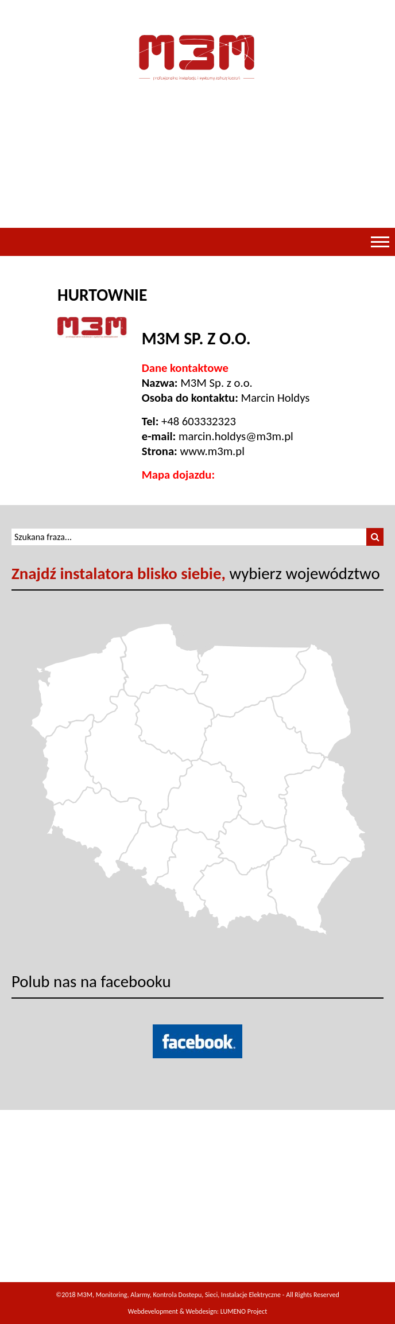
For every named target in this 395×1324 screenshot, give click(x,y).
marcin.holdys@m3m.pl (236, 436)
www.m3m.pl (212, 451)
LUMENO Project (243, 1311)
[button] (375, 537)
